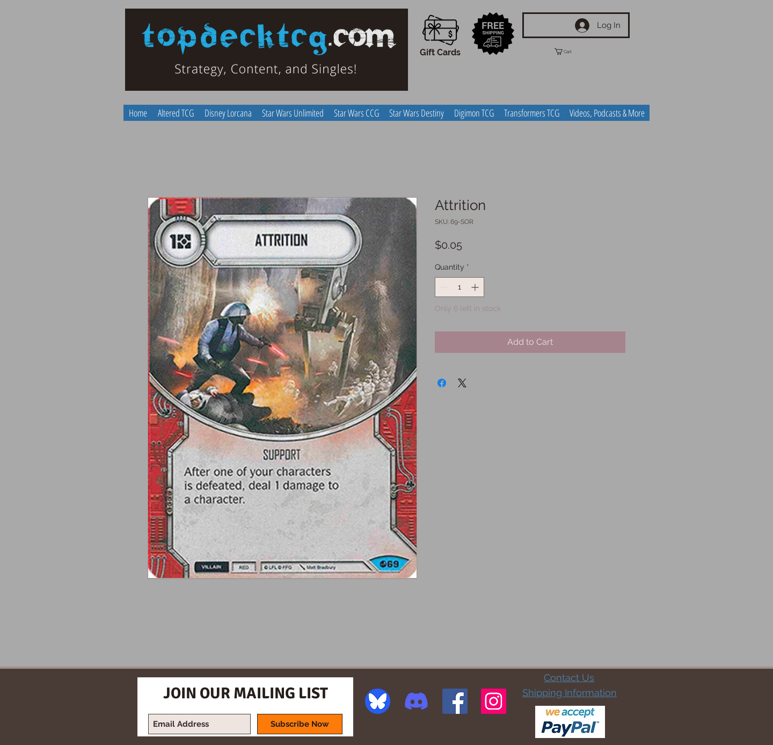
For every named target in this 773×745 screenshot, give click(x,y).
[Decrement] (443, 287)
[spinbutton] (459, 287)
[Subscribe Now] (299, 724)
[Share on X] (462, 383)
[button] (573, 51)
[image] (377, 701)
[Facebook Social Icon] (455, 701)
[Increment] (476, 287)
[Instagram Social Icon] (493, 701)
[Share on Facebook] (441, 383)
